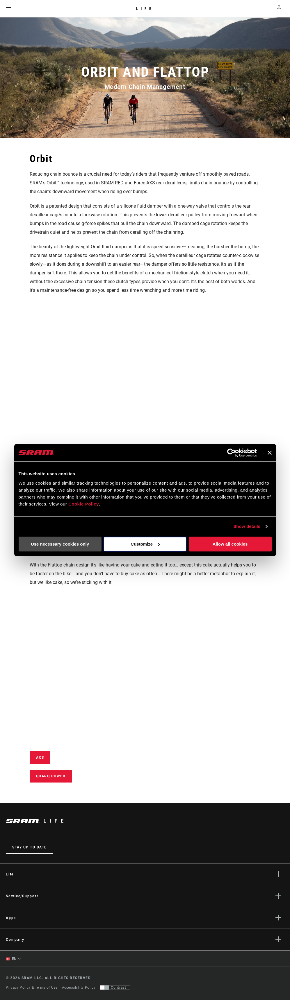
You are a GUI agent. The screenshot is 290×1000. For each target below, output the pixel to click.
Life (145, 9)
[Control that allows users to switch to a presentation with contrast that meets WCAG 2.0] (115, 987)
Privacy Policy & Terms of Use (32, 987)
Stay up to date (29, 847)
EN (11, 959)
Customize (145, 544)
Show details (246, 526)
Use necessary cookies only (60, 544)
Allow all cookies (230, 544)
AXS (40, 758)
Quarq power (51, 776)
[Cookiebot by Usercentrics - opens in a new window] (231, 452)
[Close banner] (270, 453)
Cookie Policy (83, 503)
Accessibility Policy (79, 987)
